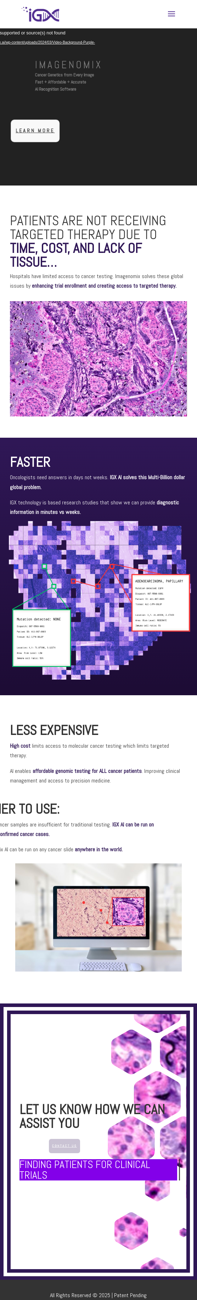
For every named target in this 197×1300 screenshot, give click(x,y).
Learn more (40, 130)
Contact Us (70, 1145)
